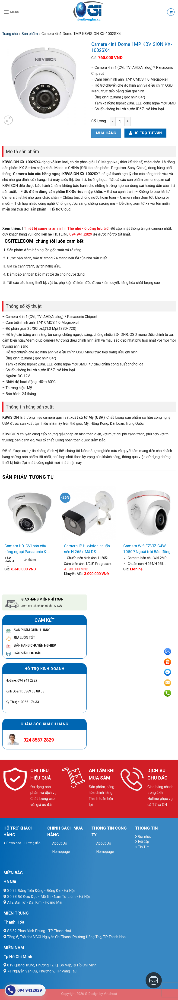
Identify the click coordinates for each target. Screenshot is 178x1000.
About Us (59, 843)
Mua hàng (106, 133)
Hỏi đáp (143, 841)
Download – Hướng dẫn (23, 843)
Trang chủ (10, 33)
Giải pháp (145, 836)
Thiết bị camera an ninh (44, 228)
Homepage (61, 851)
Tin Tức (143, 847)
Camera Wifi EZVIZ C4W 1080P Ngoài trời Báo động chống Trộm (147, 549)
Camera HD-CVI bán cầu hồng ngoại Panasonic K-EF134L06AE (25, 549)
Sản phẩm (30, 33)
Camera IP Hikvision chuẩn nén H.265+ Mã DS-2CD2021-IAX (87, 549)
